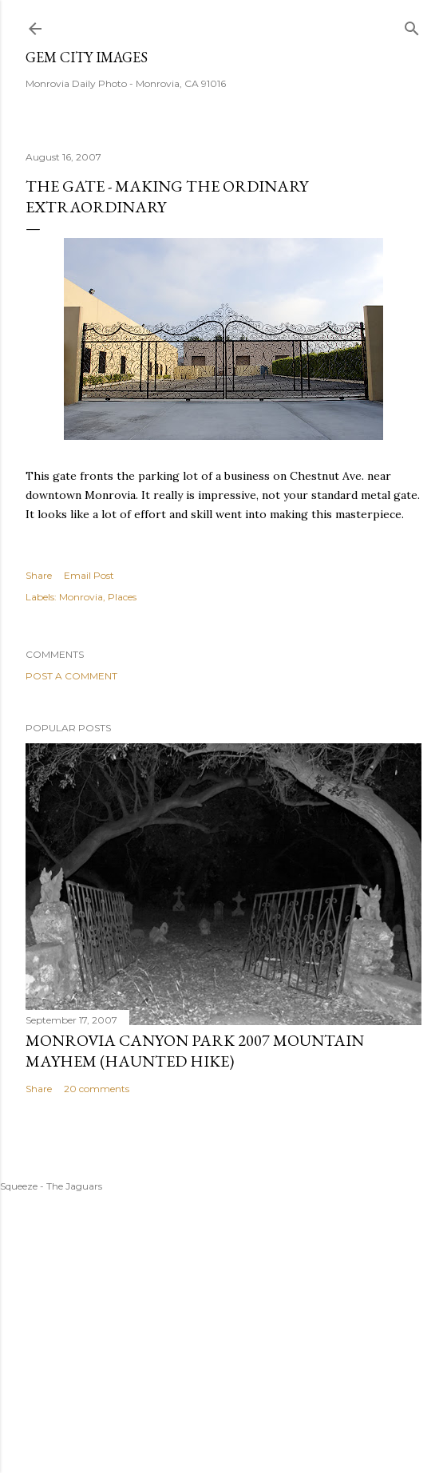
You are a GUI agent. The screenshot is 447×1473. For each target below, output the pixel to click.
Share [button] (39, 575)
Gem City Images (87, 57)
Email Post (89, 575)
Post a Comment (71, 676)
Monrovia (81, 597)
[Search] (411, 25)
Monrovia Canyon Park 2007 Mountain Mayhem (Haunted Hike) (195, 1050)
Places (122, 597)
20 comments (96, 1089)
